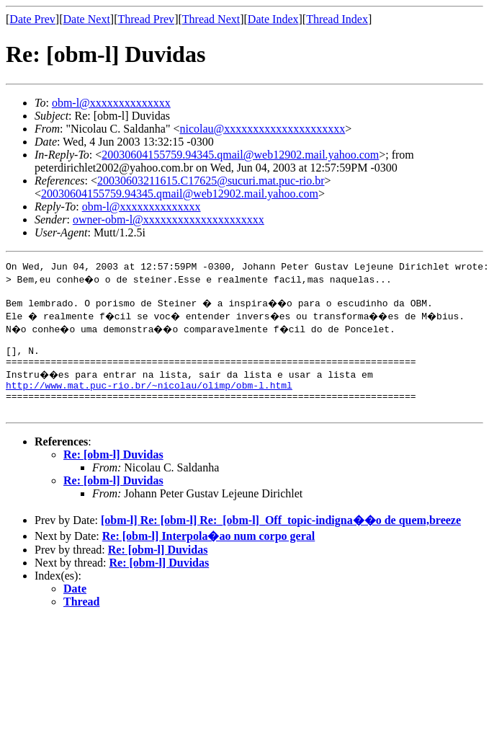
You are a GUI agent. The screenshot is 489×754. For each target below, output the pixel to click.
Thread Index (337, 19)
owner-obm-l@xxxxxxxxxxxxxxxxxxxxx (168, 219)
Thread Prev (145, 19)
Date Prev (32, 19)
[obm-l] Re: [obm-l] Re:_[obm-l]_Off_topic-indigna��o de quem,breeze (281, 537)
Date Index (273, 19)
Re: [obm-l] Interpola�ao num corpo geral (208, 553)
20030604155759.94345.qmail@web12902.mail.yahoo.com (240, 154)
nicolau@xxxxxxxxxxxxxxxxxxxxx (262, 129)
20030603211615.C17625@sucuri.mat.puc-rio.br (210, 180)
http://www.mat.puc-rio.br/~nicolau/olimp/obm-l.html (149, 397)
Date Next (86, 19)
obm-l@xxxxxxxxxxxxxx (111, 103)
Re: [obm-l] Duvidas (113, 472)
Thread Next (211, 19)
